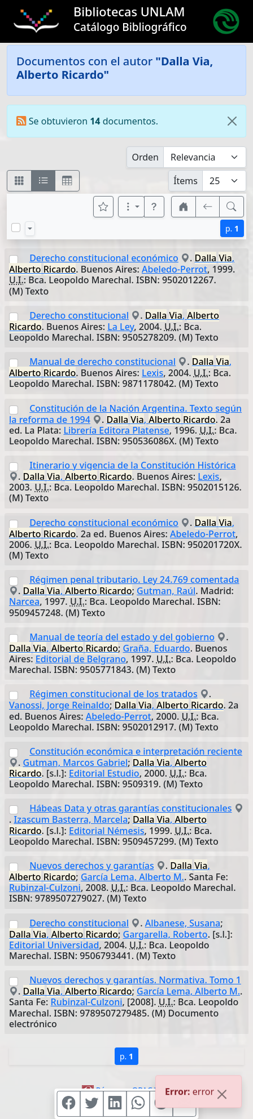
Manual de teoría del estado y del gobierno (122, 637)
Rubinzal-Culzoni (45, 887)
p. (232, 228)
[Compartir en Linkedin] (115, 1104)
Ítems (185, 181)
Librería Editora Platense (116, 430)
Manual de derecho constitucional (102, 361)
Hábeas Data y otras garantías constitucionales (130, 808)
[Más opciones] (131, 206)
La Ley (120, 326)
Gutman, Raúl (166, 591)
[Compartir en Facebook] (69, 1104)
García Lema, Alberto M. (132, 877)
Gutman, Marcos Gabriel (75, 762)
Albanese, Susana (183, 923)
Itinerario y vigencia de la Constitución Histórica (132, 465)
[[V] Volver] (207, 206)
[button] (154, 206)
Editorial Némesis (107, 830)
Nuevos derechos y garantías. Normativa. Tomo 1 (135, 980)
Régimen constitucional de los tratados (113, 694)
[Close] (232, 121)
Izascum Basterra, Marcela (71, 819)
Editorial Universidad (54, 945)
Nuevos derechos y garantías (91, 865)
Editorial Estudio (104, 773)
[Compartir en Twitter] (92, 1104)
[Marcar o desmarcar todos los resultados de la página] (15, 227)
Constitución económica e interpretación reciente (135, 751)
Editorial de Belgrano (81, 659)
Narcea (24, 601)
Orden (145, 157)
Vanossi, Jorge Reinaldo (59, 705)
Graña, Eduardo (156, 648)
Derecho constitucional (79, 315)
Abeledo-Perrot (174, 269)
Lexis (152, 373)
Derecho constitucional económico (103, 258)
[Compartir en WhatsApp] (138, 1104)
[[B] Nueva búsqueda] (231, 206)
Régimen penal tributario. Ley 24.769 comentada (134, 579)
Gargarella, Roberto (165, 934)
